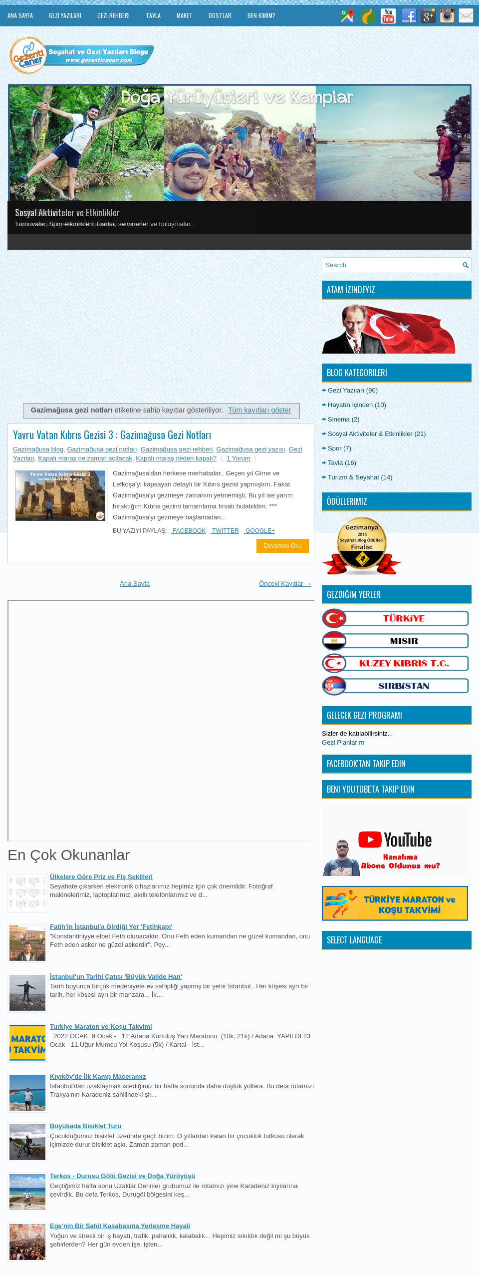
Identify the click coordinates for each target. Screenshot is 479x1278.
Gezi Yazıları (65, 15)
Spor (334, 448)
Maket (185, 15)
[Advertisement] (160, 327)
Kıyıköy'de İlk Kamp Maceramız (98, 1076)
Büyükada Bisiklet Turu (86, 1126)
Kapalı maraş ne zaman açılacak (85, 458)
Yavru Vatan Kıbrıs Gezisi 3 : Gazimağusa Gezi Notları (112, 434)
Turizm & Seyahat (353, 477)
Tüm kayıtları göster (259, 410)
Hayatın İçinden (350, 405)
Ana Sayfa (20, 15)
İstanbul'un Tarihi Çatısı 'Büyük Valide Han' (116, 976)
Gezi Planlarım (343, 742)
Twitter (225, 530)
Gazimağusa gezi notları (102, 449)
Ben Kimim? (261, 15)
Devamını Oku (282, 545)
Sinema (339, 419)
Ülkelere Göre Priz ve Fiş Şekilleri (101, 876)
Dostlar (220, 15)
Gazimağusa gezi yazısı (251, 449)
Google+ (259, 530)
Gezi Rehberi (113, 15)
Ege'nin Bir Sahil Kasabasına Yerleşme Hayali (120, 1226)
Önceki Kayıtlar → (285, 583)
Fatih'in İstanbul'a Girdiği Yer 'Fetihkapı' (111, 926)
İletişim (17, 36)
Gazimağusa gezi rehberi (177, 449)
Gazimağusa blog (38, 449)
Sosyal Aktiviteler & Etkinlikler (370, 433)
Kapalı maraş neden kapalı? (176, 458)
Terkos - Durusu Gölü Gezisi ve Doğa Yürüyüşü (122, 1176)
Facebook (188, 530)
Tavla (153, 15)
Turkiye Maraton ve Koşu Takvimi (101, 1026)
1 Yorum (238, 458)
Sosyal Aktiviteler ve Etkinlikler (67, 212)
